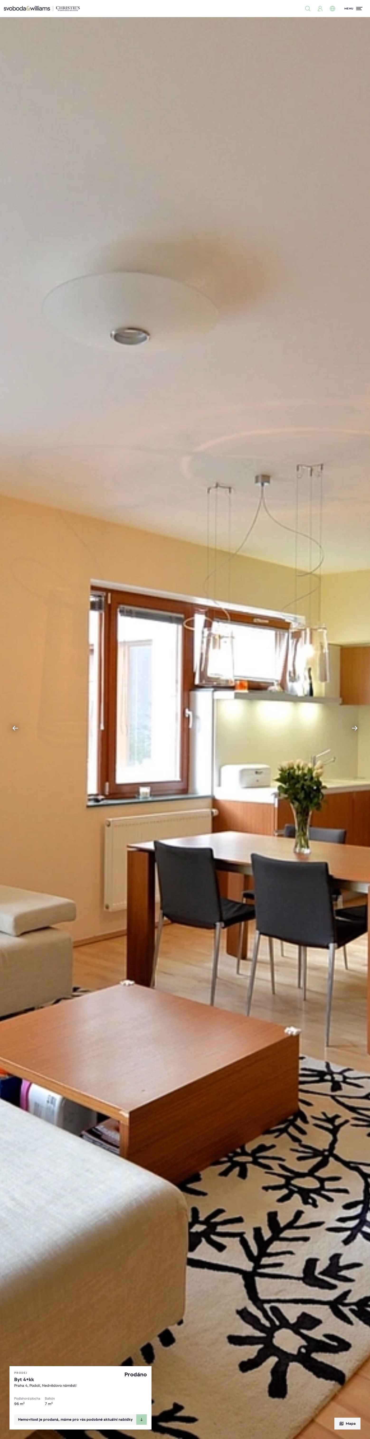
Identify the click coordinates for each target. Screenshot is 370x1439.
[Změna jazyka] (332, 8)
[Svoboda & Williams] (42, 9)
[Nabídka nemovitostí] (307, 8)
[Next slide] (355, 728)
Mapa (347, 1423)
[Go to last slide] (15, 728)
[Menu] (353, 8)
